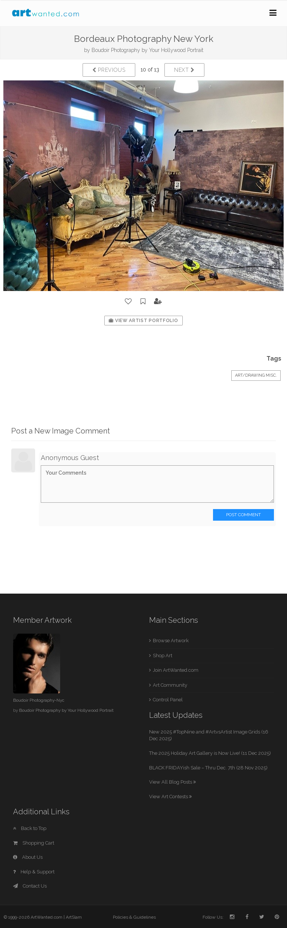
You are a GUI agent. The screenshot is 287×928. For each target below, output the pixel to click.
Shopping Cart (33, 843)
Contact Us (30, 886)
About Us (28, 857)
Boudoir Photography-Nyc (38, 700)
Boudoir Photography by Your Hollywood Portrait (147, 50)
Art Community (170, 685)
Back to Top (29, 828)
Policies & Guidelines (134, 917)
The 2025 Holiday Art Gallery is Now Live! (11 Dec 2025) (210, 753)
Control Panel (168, 699)
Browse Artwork (171, 640)
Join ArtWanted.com (175, 670)
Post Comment (243, 514)
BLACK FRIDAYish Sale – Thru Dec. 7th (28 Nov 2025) (208, 768)
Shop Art (162, 655)
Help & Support (34, 872)
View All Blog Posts (172, 782)
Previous (109, 70)
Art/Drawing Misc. (256, 375)
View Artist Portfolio (143, 320)
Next (184, 70)
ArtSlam (74, 917)
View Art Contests (170, 796)
